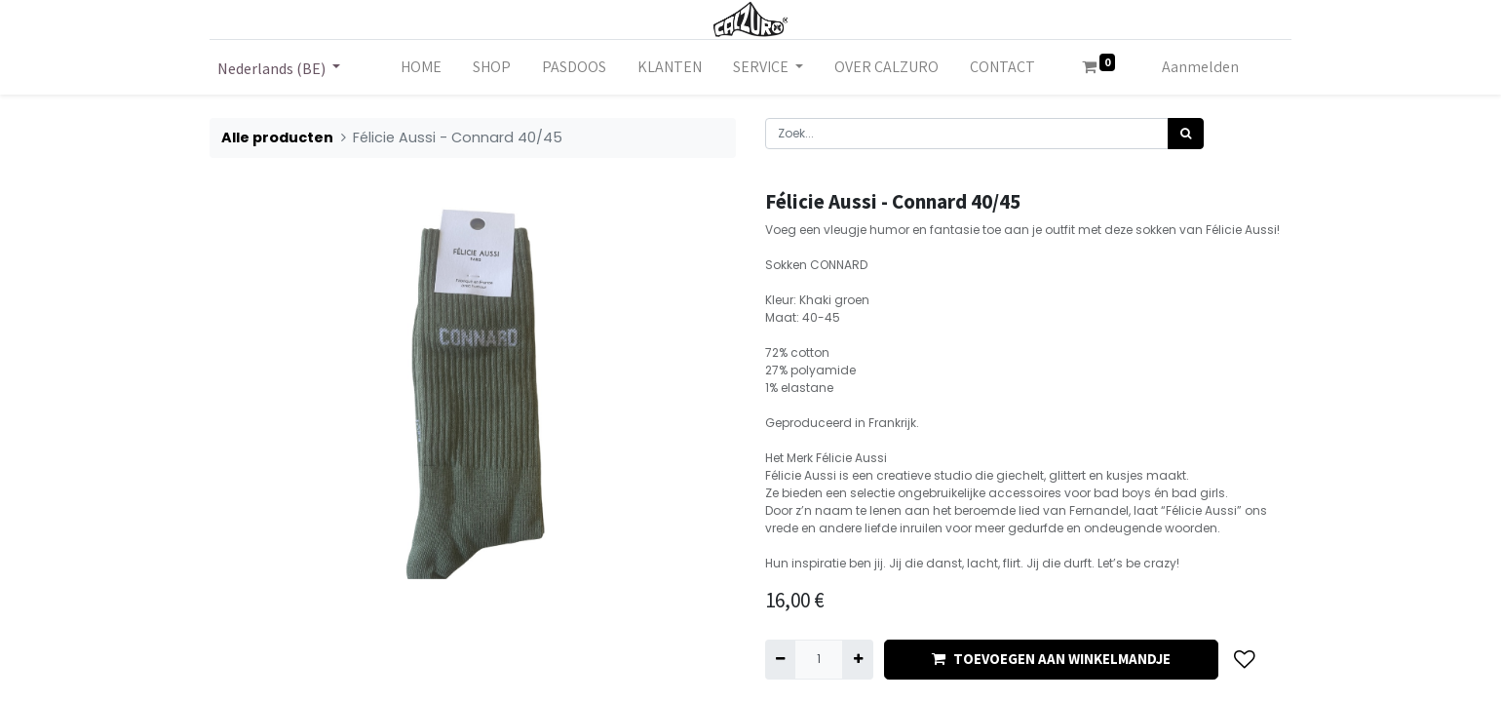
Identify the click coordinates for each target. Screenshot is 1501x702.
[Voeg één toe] (857, 659)
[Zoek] (1186, 133)
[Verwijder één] (780, 659)
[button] (1244, 660)
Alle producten (277, 137)
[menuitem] (421, 67)
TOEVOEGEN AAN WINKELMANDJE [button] (1051, 658)
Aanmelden (1200, 67)
